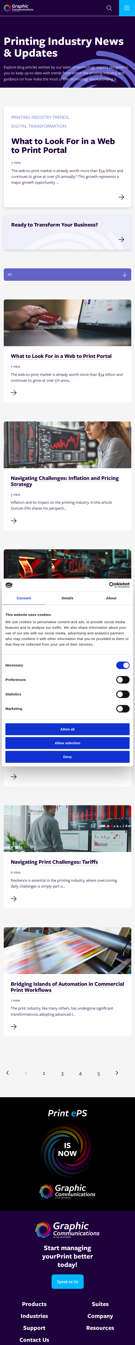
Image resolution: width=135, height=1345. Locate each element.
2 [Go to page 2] (44, 1072)
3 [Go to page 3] (62, 1072)
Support (34, 1327)
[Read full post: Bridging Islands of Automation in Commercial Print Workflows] (67, 1026)
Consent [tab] (24, 598)
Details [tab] (67, 598)
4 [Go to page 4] (80, 1072)
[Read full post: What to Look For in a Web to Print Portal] (67, 392)
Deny (67, 757)
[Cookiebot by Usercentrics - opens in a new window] (109, 585)
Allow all (67, 729)
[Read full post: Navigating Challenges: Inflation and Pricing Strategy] (67, 520)
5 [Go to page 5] (99, 1072)
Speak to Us (67, 1281)
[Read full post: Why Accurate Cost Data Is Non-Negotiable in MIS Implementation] (67, 776)
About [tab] (111, 598)
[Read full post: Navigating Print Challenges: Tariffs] (67, 898)
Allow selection (67, 743)
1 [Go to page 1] (26, 1072)
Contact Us (34, 1339)
